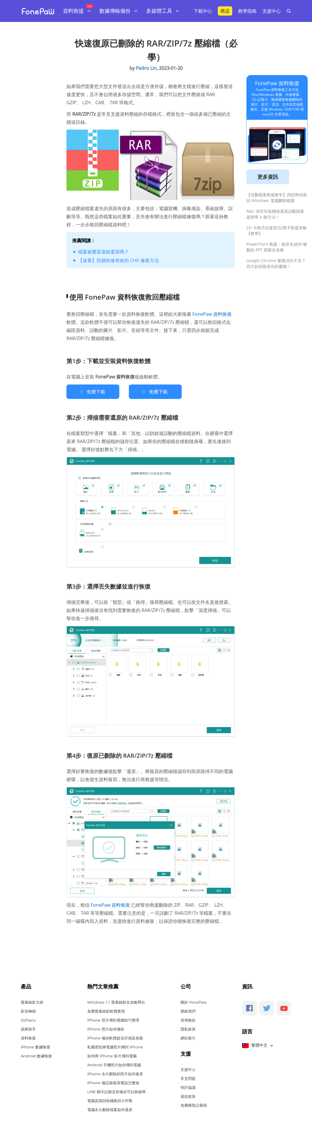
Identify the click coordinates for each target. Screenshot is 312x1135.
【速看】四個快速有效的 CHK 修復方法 (118, 260)
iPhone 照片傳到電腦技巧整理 (113, 1020)
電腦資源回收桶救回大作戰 (109, 1100)
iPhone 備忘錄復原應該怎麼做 (113, 1082)
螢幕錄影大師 (32, 1002)
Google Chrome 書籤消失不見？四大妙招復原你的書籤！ (276, 263)
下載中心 (203, 11)
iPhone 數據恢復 (35, 1046)
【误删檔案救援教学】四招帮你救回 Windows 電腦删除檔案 (276, 197)
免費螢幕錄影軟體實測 (106, 1011)
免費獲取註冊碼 (194, 1105)
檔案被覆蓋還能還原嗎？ (103, 252)
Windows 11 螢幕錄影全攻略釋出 (116, 1002)
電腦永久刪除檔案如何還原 (109, 1109)
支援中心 (271, 11)
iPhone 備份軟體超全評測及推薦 (115, 1037)
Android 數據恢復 (36, 1055)
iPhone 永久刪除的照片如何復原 (115, 1073)
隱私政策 (188, 1028)
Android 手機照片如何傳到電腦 (114, 1064)
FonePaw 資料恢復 (211, 314)
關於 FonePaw (194, 1002)
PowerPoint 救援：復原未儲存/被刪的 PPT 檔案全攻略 (276, 247)
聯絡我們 (188, 1011)
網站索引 (188, 1037)
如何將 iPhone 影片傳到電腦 (112, 1055)
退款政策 (188, 1096)
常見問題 (188, 1078)
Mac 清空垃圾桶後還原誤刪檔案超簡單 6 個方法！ (275, 214)
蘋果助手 (28, 1028)
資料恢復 (28, 1037)
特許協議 (188, 1087)
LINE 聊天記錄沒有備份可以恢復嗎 (116, 1091)
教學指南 (247, 11)
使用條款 (188, 1020)
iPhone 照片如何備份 (105, 1028)
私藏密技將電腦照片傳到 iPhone (115, 1046)
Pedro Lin (146, 68)
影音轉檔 (28, 1011)
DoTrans (28, 1020)
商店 (225, 11)
